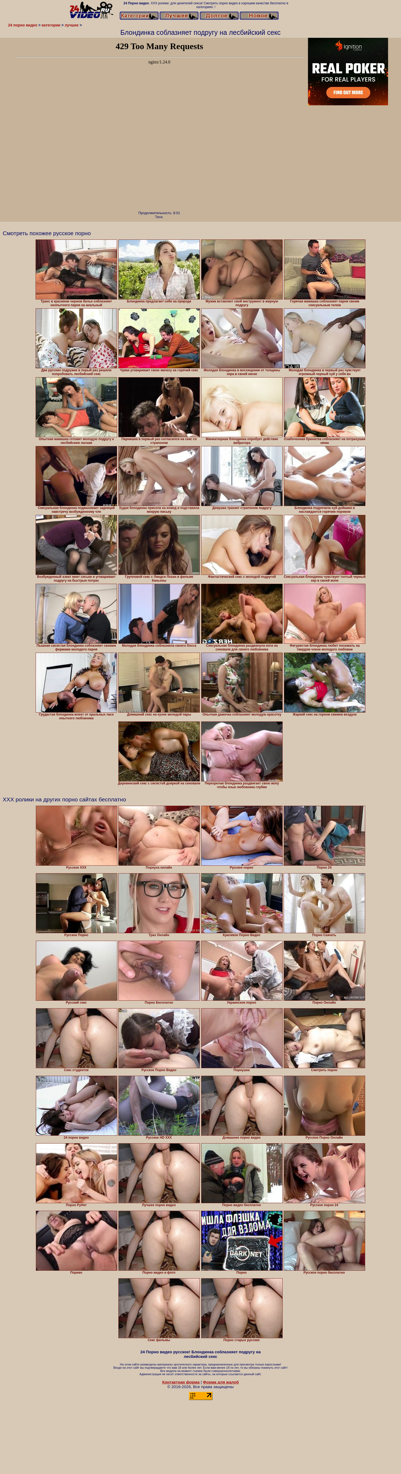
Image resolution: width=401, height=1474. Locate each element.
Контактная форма (181, 1382)
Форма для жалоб (221, 1382)
